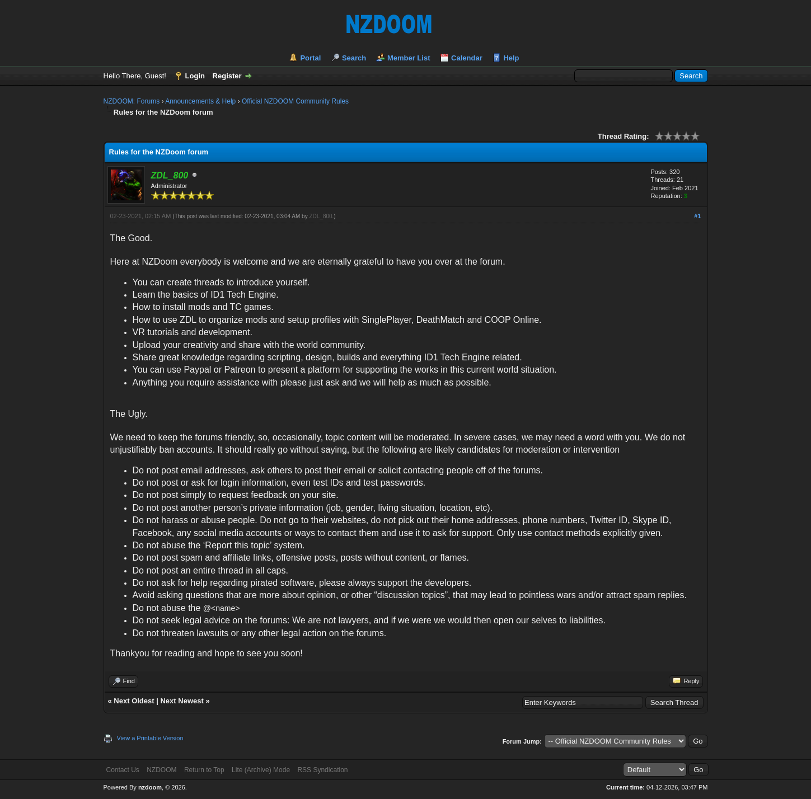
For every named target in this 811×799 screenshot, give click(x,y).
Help (511, 58)
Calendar (466, 58)
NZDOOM (161, 770)
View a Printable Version (150, 738)
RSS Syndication (322, 770)
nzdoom (150, 787)
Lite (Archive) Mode (261, 770)
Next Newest (181, 701)
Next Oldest (134, 701)
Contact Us (122, 770)
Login (195, 76)
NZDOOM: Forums (132, 101)
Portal (310, 58)
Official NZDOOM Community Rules (295, 101)
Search (354, 58)
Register (227, 76)
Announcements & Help (200, 101)
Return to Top (204, 770)
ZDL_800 (320, 216)
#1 (697, 216)
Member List (408, 58)
